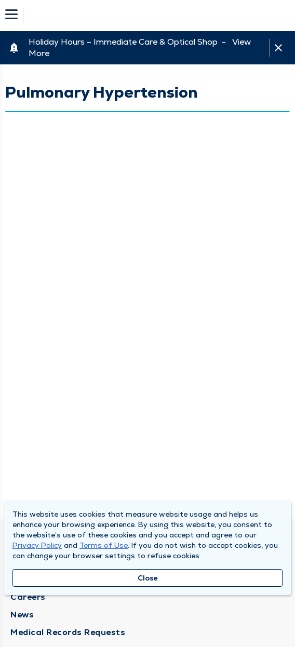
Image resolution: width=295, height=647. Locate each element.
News (22, 614)
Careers (28, 596)
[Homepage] (154, 15)
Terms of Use (103, 545)
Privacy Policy (37, 545)
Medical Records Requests (67, 632)
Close (148, 578)
